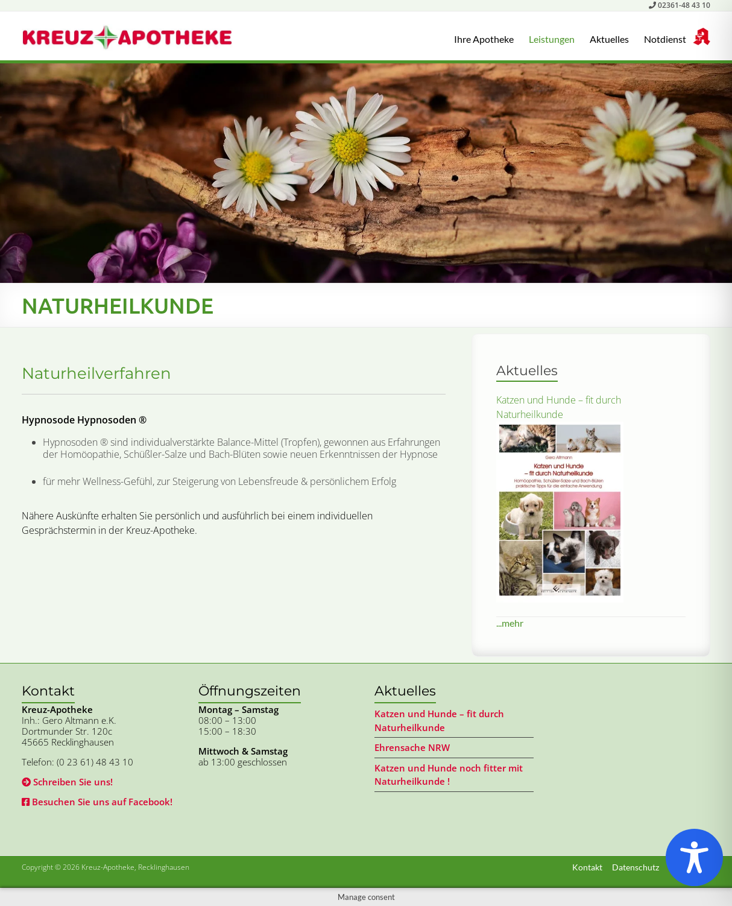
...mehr (509, 623)
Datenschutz (635, 867)
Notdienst (665, 39)
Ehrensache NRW (412, 747)
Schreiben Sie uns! (67, 782)
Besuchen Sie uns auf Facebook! (97, 802)
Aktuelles (609, 39)
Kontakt (587, 867)
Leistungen (552, 39)
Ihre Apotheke (484, 39)
